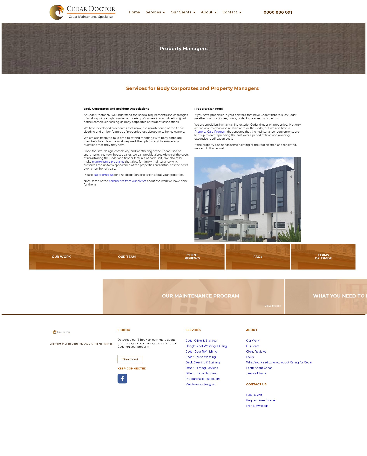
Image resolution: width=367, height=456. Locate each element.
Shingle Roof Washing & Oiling (206, 346)
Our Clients (183, 12)
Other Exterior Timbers (201, 373)
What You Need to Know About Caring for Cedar (279, 362)
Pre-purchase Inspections (203, 379)
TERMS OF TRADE (356, 256)
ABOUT (251, 330)
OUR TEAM (160, 257)
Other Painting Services (202, 368)
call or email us (136, 175)
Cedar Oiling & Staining (201, 340)
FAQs (290, 257)
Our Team (253, 346)
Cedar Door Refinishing (201, 351)
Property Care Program (243, 131)
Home (134, 12)
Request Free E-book (260, 400)
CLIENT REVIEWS (225, 256)
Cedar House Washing (201, 357)
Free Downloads (257, 406)
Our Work (252, 340)
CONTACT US (256, 384)
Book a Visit (254, 395)
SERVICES (193, 330)
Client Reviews (256, 351)
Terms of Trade (256, 373)
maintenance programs (141, 161)
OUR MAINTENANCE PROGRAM (272, 296)
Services (155, 12)
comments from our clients (160, 181)
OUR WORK (94, 257)
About (209, 12)
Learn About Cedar (259, 368)
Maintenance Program (201, 384)
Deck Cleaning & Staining (203, 362)
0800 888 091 (278, 12)
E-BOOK (124, 330)
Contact (231, 12)
